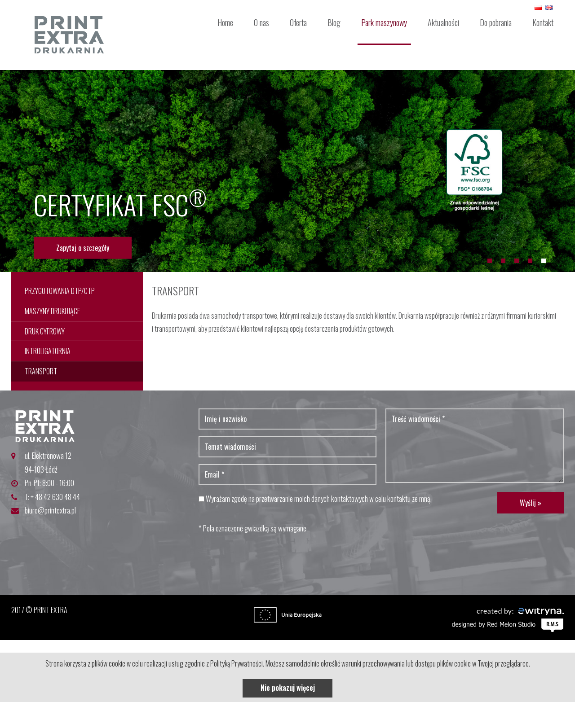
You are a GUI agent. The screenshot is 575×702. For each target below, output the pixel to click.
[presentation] (267, 559)
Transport (41, 371)
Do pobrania (496, 22)
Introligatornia (48, 351)
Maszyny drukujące (52, 311)
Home (225, 22)
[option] (287, 171)
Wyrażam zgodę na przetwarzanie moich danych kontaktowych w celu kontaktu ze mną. (315, 498)
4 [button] (530, 261)
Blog (334, 22)
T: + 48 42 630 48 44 (52, 496)
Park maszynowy (384, 22)
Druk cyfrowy (45, 331)
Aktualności (443, 22)
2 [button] (503, 261)
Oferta (298, 22)
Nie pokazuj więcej (288, 687)
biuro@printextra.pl (50, 510)
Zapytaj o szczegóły (82, 247)
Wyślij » (530, 502)
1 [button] (489, 261)
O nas (261, 22)
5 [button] (543, 261)
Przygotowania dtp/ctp (60, 290)
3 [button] (516, 261)
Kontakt (542, 22)
